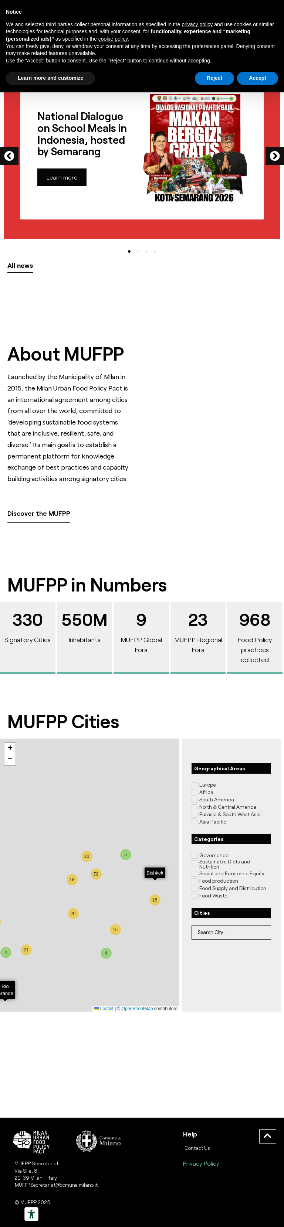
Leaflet (103, 1008)
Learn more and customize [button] (50, 78)
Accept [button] (257, 78)
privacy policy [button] (197, 24)
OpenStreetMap (137, 1008)
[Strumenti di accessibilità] (31, 1214)
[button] (9, 156)
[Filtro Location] (231, 933)
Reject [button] (214, 78)
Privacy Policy (201, 1163)
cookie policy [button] (113, 39)
